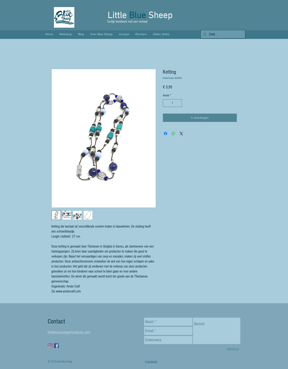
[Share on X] (181, 133)
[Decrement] (166, 103)
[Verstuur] (233, 349)
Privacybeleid (151, 361)
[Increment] (178, 103)
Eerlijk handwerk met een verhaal (127, 22)
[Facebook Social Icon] (56, 345)
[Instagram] (50, 345)
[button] (238, 19)
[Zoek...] (222, 34)
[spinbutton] (172, 103)
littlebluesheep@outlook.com (69, 332)
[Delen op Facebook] (165, 133)
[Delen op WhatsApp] (173, 133)
